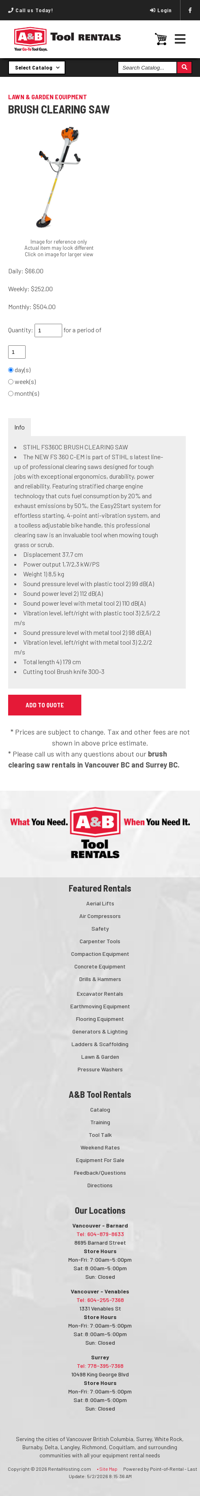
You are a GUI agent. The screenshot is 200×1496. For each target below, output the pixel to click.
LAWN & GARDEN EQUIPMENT (47, 96)
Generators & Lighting (100, 1031)
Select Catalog (37, 67)
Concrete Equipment (100, 966)
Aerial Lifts (100, 903)
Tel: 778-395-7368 (100, 1365)
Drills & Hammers (100, 978)
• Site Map (107, 1469)
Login (161, 10)
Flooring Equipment (100, 1018)
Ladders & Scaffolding (100, 1043)
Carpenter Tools (100, 941)
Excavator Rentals (100, 993)
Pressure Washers (100, 1069)
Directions (100, 1185)
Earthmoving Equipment (100, 1006)
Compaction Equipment (100, 953)
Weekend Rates (100, 1147)
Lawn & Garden (100, 1056)
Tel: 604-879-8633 (100, 1233)
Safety (100, 928)
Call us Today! (30, 10)
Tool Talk (100, 1134)
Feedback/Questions (100, 1172)
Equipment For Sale (100, 1159)
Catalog (100, 1109)
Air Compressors (100, 915)
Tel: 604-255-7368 (100, 1299)
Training (100, 1122)
